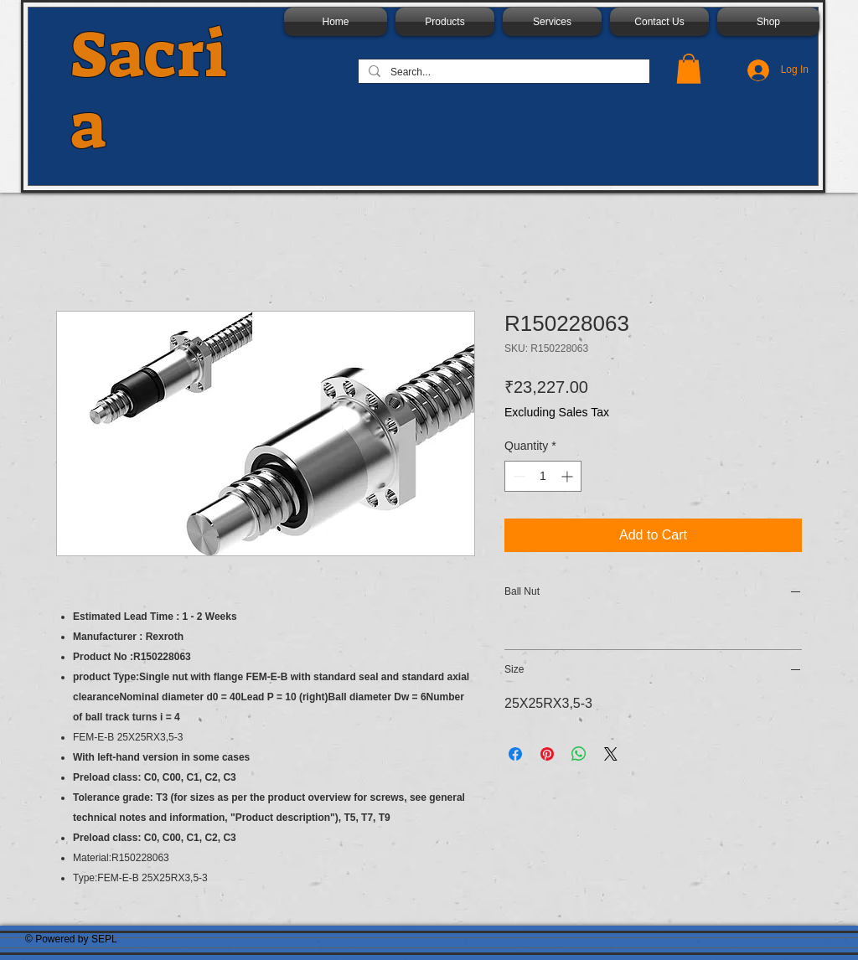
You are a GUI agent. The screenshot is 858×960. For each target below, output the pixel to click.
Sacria (148, 90)
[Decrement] (517, 476)
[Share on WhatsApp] (579, 754)
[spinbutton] (543, 476)
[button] (688, 69)
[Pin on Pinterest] (547, 754)
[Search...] (502, 72)
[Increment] (568, 476)
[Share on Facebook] (515, 754)
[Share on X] (611, 754)
